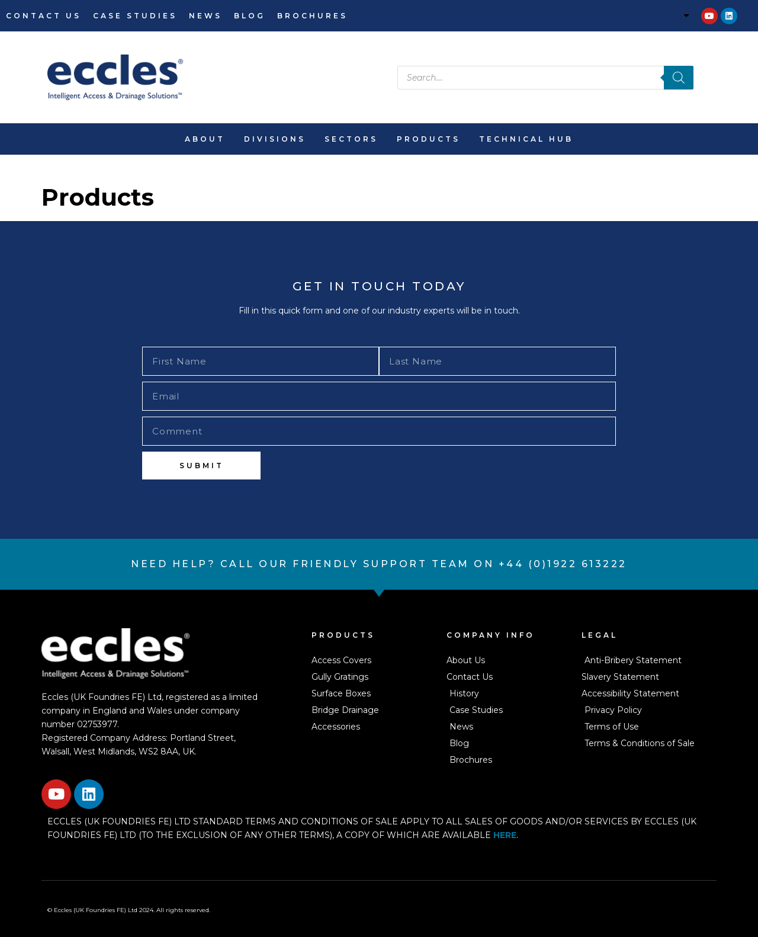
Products (428, 139)
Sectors (351, 139)
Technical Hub (526, 139)
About (205, 139)
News (205, 15)
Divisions (275, 139)
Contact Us (43, 15)
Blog (249, 15)
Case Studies (135, 15)
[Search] (678, 77)
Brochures (312, 15)
